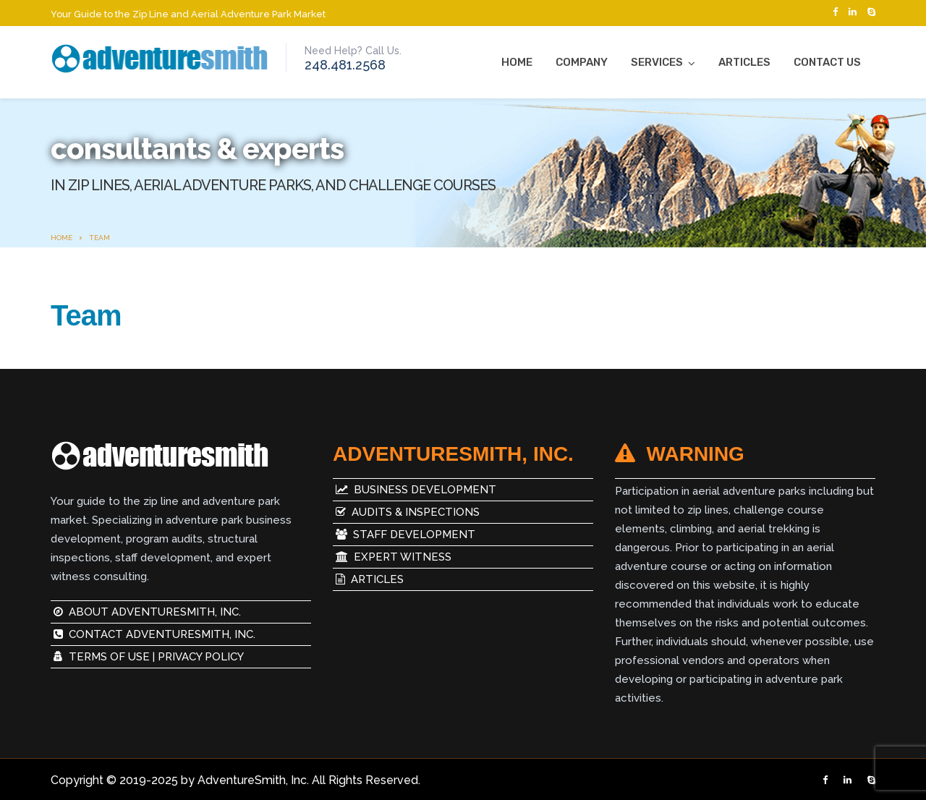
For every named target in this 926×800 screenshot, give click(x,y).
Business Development (414, 490)
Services (657, 62)
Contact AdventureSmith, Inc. (154, 634)
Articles (744, 62)
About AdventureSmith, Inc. (147, 611)
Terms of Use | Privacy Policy (149, 656)
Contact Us (827, 62)
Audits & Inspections (406, 512)
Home (516, 62)
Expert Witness (392, 557)
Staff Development (404, 534)
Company (582, 62)
